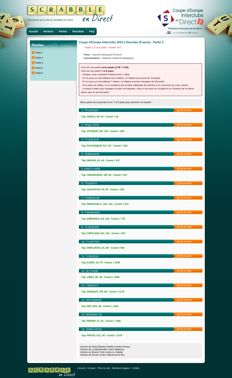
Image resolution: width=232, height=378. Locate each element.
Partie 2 (39, 58)
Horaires (48, 31)
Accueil (33, 31)
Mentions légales (121, 368)
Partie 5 (39, 73)
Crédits (135, 368)
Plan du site (104, 368)
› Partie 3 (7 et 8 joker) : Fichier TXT (102, 47)
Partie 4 (39, 68)
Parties (63, 31)
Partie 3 (39, 63)
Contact (91, 368)
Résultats (78, 31)
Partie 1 (39, 52)
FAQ (91, 31)
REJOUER (184, 110)
